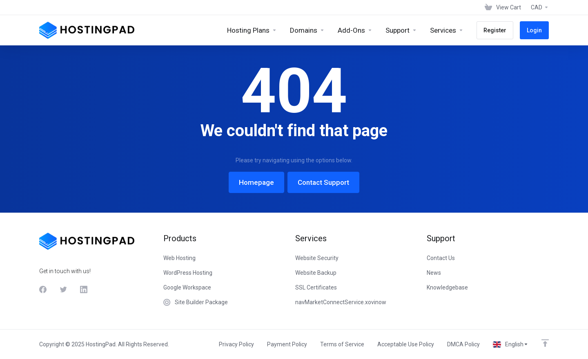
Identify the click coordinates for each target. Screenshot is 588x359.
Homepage (256, 182)
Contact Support (323, 182)
